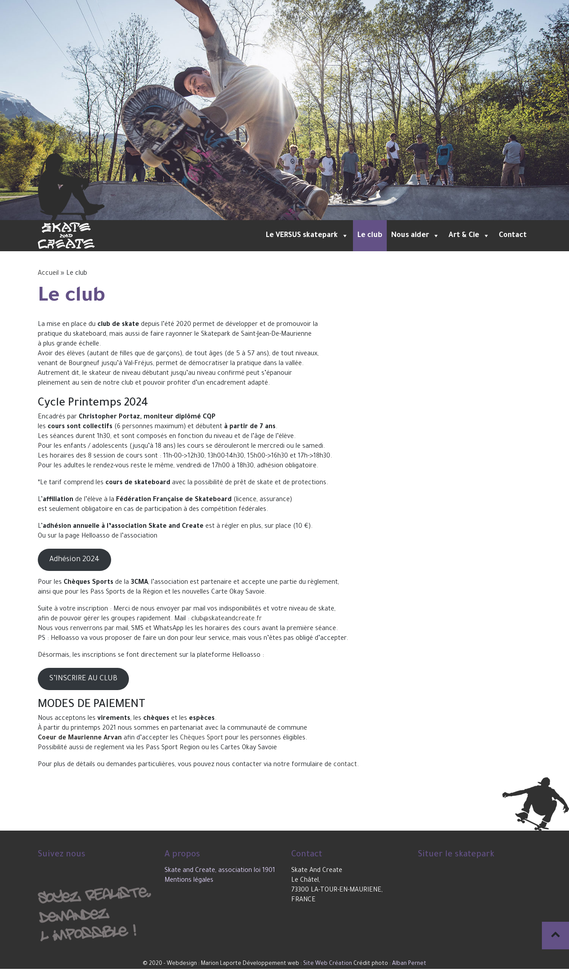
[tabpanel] (284, 110)
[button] (343, 236)
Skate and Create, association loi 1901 (219, 871)
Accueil (48, 273)
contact (345, 765)
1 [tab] (264, 209)
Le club (369, 236)
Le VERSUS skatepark (307, 236)
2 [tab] (277, 209)
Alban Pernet (409, 964)
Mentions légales (188, 880)
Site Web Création (327, 964)
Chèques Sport (201, 738)
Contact (513, 236)
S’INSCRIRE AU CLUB (83, 679)
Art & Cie (469, 236)
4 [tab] (304, 209)
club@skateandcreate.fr (226, 619)
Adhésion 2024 (74, 560)
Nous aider (415, 236)
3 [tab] (291, 209)
